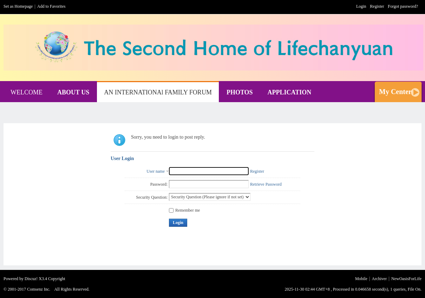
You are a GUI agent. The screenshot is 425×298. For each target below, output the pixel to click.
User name (155, 171)
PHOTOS (240, 92)
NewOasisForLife (406, 278)
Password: (159, 184)
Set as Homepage (18, 6)
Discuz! (31, 278)
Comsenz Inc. (38, 289)
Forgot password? (403, 6)
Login (361, 6)
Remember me (184, 210)
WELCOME (26, 92)
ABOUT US (73, 92)
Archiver (379, 278)
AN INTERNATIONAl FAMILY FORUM (158, 92)
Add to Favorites (51, 6)
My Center (395, 91)
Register (377, 6)
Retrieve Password (266, 184)
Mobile (361, 278)
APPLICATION (290, 92)
